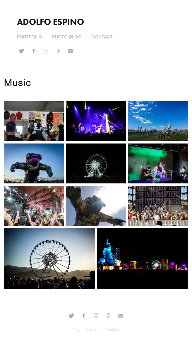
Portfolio (29, 37)
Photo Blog (66, 37)
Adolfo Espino (50, 21)
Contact (102, 37)
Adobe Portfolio (106, 330)
